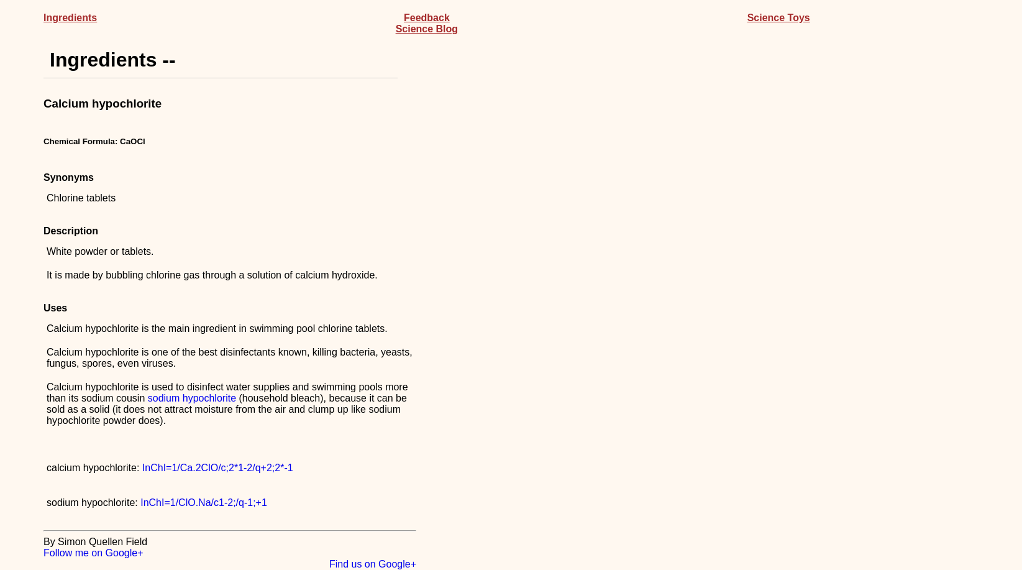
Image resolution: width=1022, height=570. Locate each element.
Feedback (427, 17)
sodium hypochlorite (192, 398)
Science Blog (427, 29)
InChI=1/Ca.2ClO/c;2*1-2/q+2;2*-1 (217, 467)
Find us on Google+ (372, 564)
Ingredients (70, 17)
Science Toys (778, 17)
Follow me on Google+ (93, 553)
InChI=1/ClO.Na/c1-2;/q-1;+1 (203, 502)
